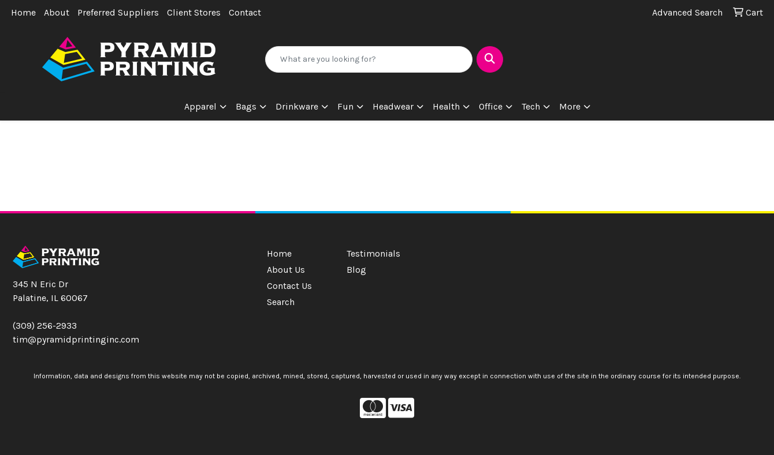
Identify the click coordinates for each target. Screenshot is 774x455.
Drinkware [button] (297, 106)
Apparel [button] (200, 106)
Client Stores (194, 12)
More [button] (569, 106)
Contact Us (289, 285)
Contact (245, 12)
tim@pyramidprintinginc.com (76, 339)
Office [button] (491, 106)
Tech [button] (531, 106)
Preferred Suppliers (118, 12)
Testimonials (373, 253)
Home (23, 12)
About (56, 12)
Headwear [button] (393, 106)
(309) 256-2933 (45, 325)
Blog (356, 269)
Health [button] (446, 106)
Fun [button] (345, 106)
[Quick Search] (369, 59)
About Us (286, 269)
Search (281, 301)
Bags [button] (246, 106)
